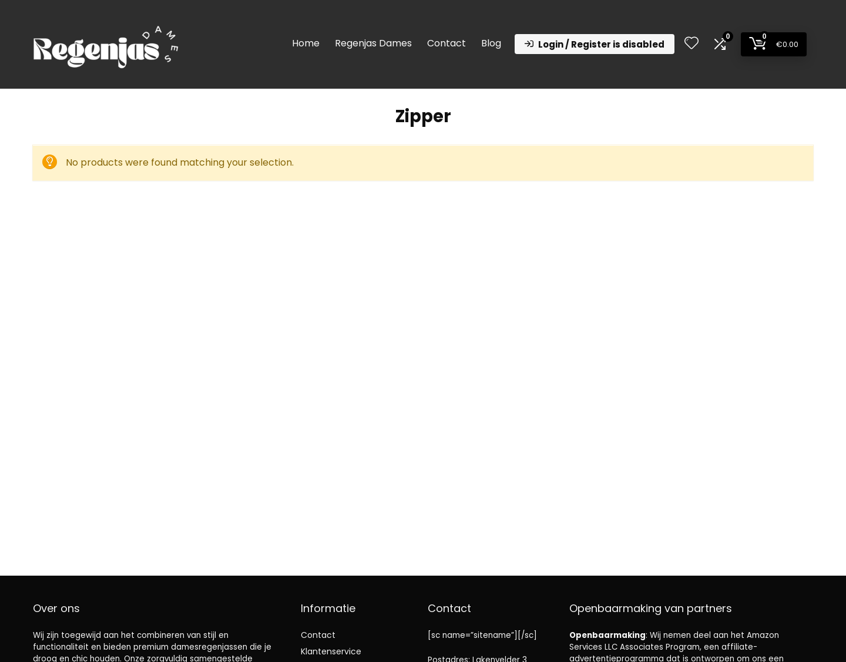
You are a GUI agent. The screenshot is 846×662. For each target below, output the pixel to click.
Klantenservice (331, 651)
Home (306, 43)
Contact (446, 43)
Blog (491, 43)
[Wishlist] (691, 43)
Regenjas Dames (373, 43)
